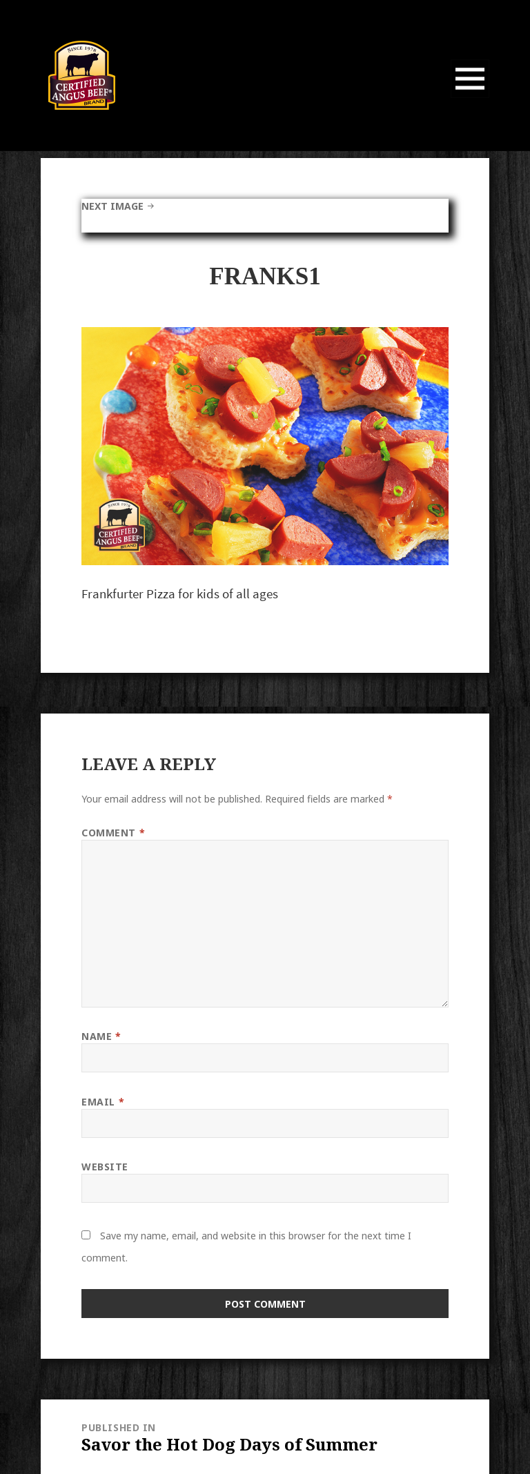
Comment (113, 832)
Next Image (112, 206)
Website (104, 1166)
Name (101, 1036)
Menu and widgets (470, 97)
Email (102, 1101)
